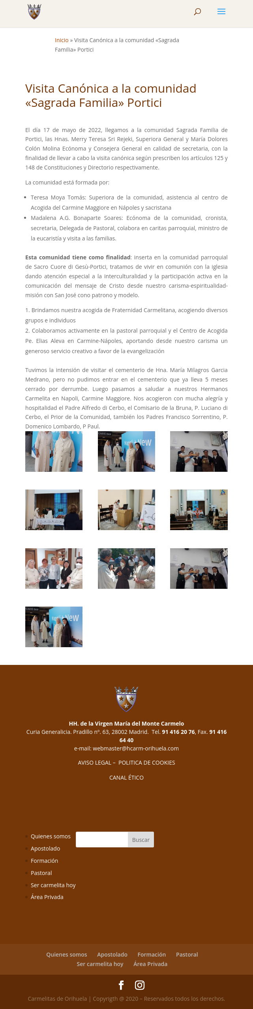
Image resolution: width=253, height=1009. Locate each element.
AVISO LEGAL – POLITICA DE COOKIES (126, 762)
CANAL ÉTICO (126, 777)
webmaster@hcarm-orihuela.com (136, 748)
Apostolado (45, 848)
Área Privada (47, 897)
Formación (44, 860)
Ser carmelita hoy (53, 885)
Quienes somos (51, 836)
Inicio (62, 40)
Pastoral (41, 873)
